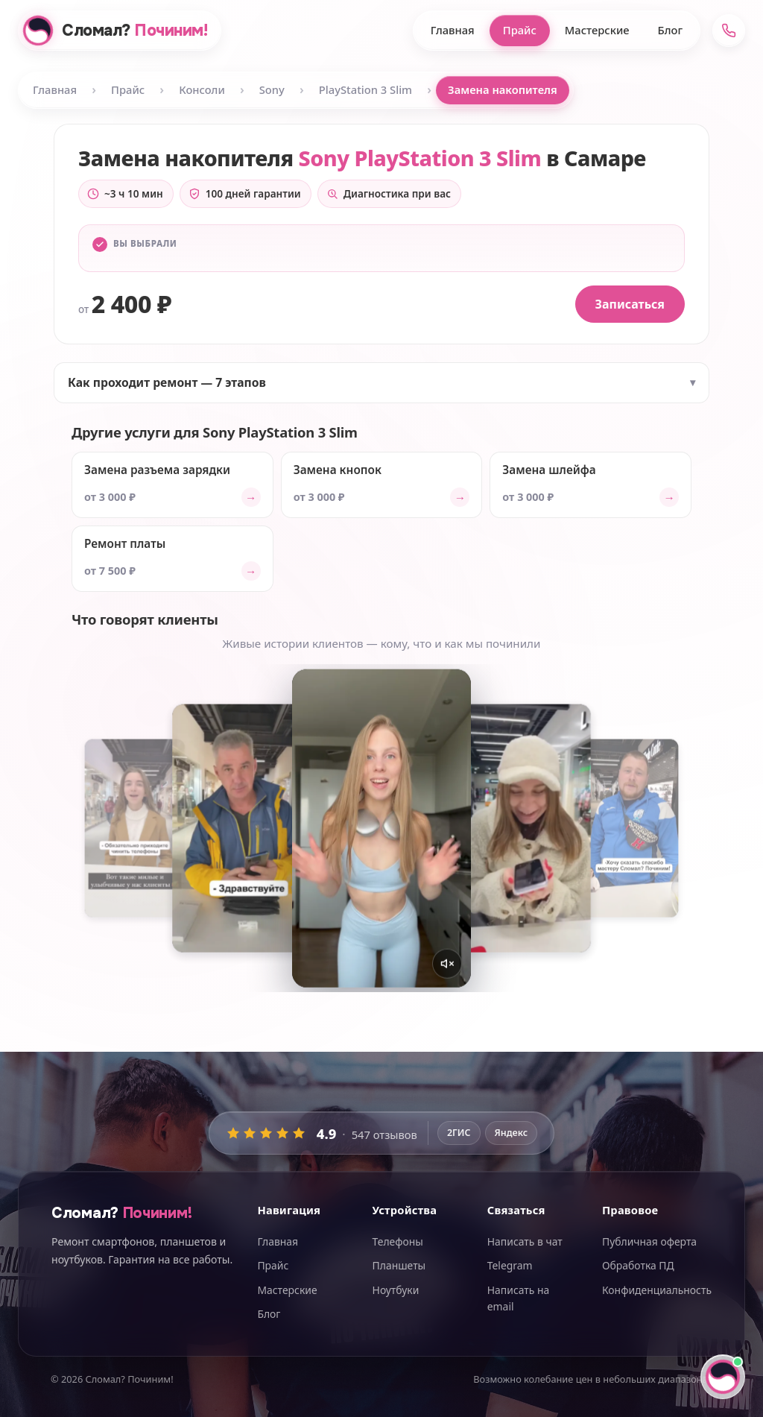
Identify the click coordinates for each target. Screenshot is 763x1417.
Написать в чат (525, 1241)
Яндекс (511, 1132)
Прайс (519, 29)
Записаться (630, 304)
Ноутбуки (396, 1290)
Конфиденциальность (657, 1290)
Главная (453, 29)
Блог (670, 29)
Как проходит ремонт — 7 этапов (167, 382)
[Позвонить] (728, 30)
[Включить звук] (447, 964)
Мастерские (597, 29)
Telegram (510, 1265)
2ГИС (459, 1132)
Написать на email (518, 1298)
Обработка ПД (638, 1265)
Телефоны (398, 1241)
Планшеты (399, 1265)
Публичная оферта (649, 1241)
